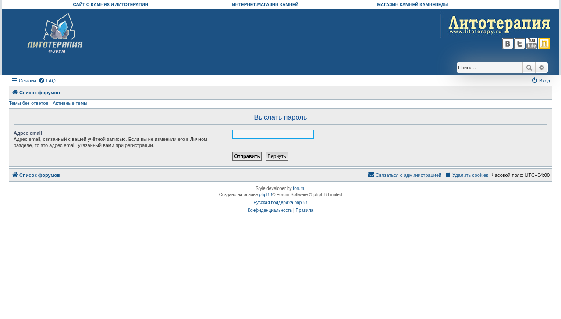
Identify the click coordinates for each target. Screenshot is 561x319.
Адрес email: (29, 133)
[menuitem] (47, 80)
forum (298, 188)
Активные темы (70, 103)
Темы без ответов (28, 103)
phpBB (265, 194)
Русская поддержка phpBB (280, 202)
